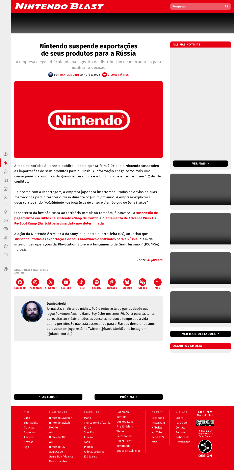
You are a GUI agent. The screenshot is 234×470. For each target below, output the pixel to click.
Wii (51, 442)
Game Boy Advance (61, 456)
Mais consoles (58, 461)
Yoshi (87, 442)
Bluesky (127, 283)
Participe (181, 422)
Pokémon (122, 412)
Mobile (53, 427)
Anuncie (181, 432)
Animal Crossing (94, 451)
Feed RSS (158, 437)
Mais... (155, 442)
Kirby (87, 427)
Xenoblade (123, 446)
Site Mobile (31, 422)
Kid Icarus (90, 456)
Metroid (121, 417)
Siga (26, 447)
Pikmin (88, 447)
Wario (120, 431)
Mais (158, 283)
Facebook (20, 283)
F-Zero (88, 437)
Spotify (96, 283)
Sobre (179, 418)
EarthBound (124, 436)
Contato (180, 427)
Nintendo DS (57, 447)
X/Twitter (50, 283)
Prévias (28, 442)
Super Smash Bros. (128, 450)
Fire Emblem (124, 426)
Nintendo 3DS (57, 437)
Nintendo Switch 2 (60, 418)
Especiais (30, 432)
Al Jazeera (155, 260)
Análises (29, 437)
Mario (87, 418)
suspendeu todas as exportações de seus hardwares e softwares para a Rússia (76, 239)
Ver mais (200, 163)
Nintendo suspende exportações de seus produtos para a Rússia (88, 49)
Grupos (142, 283)
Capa (27, 418)
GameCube (56, 451)
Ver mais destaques (199, 334)
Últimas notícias (187, 44)
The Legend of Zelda (97, 422)
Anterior (50, 397)
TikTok (81, 283)
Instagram (35, 283)
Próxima (127, 397)
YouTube (66, 283)
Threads (112, 283)
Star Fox (89, 432)
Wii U (52, 432)
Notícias (29, 427)
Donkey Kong (125, 421)
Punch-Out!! (124, 441)
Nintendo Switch (59, 422)
